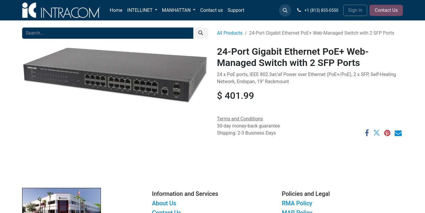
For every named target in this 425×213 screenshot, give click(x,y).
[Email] (398, 132)
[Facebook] (367, 132)
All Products (229, 33)
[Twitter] (376, 132)
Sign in (355, 10)
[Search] (200, 33)
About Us (164, 203)
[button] (285, 10)
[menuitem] (116, 10)
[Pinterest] (387, 132)
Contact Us (386, 10)
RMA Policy (297, 203)
